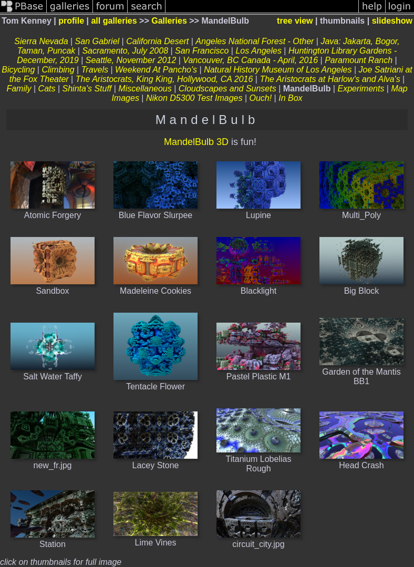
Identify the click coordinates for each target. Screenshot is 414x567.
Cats (47, 88)
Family (18, 88)
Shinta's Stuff (87, 88)
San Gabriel (97, 41)
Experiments (360, 88)
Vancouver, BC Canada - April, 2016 (250, 60)
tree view (295, 20)
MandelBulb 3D (196, 142)
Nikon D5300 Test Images (194, 98)
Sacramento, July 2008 (125, 50)
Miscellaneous (144, 88)
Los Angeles (258, 50)
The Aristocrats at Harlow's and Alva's (330, 79)
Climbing (58, 69)
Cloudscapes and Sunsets (227, 88)
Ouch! (260, 98)
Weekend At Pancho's (156, 69)
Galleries (169, 20)
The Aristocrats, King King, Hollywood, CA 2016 (164, 79)
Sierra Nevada (41, 41)
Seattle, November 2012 (131, 60)
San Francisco (202, 50)
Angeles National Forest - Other (254, 41)
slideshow (392, 20)
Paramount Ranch (358, 60)
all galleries (114, 20)
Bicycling (18, 69)
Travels (94, 69)
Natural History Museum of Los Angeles (277, 69)
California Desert (157, 41)
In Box (290, 98)
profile (71, 20)
